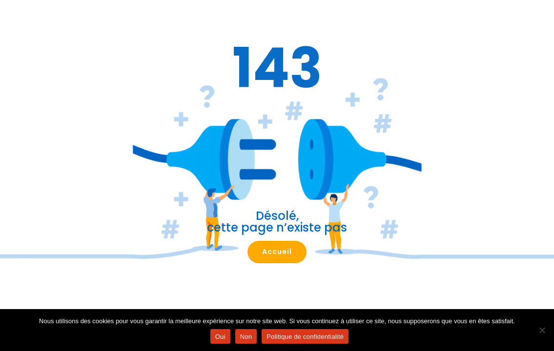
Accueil (277, 251)
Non (246, 336)
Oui (220, 336)
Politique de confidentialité (305, 336)
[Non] (542, 330)
